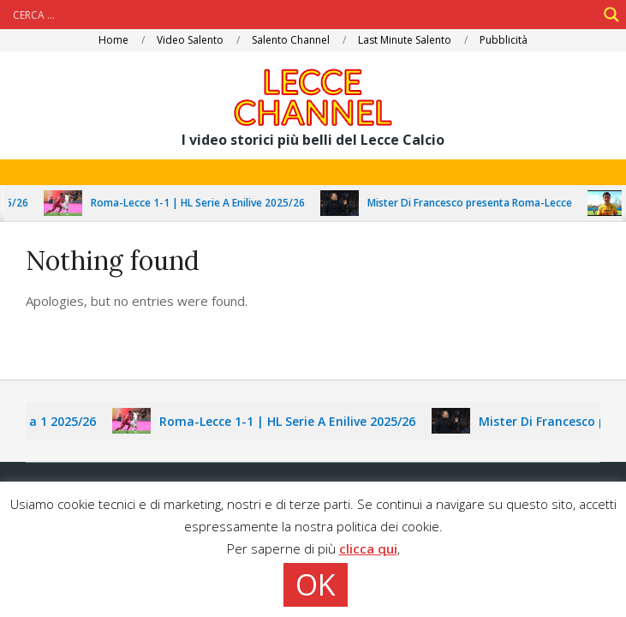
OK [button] (315, 584)
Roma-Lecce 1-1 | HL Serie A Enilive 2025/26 (203, 202)
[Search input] (303, 14)
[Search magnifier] (611, 14)
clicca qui (368, 548)
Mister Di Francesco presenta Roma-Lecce (475, 202)
